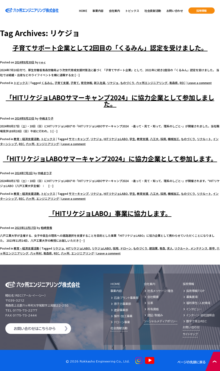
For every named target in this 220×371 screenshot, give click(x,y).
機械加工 (173, 139)
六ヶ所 (30, 144)
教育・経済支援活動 (26, 139)
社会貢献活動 (152, 11)
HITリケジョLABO (116, 139)
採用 (163, 139)
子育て (74, 83)
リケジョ (112, 83)
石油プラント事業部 (126, 297)
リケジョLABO (101, 248)
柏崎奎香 (46, 228)
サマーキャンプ (79, 139)
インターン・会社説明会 (200, 315)
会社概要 (153, 297)
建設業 (153, 248)
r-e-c (42, 62)
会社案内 (114, 11)
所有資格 (153, 309)
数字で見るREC (196, 321)
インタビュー (194, 309)
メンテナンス (198, 248)
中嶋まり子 (46, 118)
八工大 (154, 139)
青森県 (173, 83)
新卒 (212, 248)
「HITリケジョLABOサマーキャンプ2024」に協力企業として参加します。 (110, 158)
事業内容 (97, 11)
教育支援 (142, 139)
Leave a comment (199, 83)
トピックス (132, 11)
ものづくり (127, 83)
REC (182, 83)
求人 (170, 248)
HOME (83, 11)
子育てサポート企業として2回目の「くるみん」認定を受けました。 (110, 47)
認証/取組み (155, 315)
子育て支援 (62, 83)
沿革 (150, 303)
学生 (132, 139)
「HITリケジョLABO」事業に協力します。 (110, 213)
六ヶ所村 (36, 253)
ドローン (125, 248)
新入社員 (99, 83)
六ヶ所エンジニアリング (151, 83)
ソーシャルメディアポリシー (160, 321)
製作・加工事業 (123, 316)
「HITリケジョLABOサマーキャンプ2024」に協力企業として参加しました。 (110, 100)
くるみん (47, 83)
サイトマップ (190, 334)
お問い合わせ (174, 11)
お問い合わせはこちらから (35, 328)
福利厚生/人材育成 (198, 303)
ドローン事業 (122, 322)
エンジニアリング (47, 144)
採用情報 (201, 10)
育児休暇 (86, 83)
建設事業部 (121, 310)
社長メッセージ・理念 (160, 290)
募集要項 (192, 297)
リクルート (204, 139)
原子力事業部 (122, 303)
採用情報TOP (195, 290)
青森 (162, 248)
